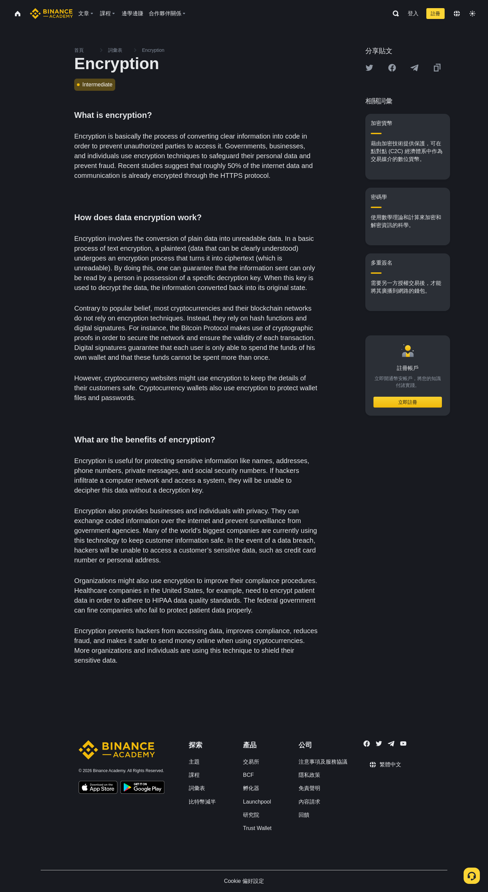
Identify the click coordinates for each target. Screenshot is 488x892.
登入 (413, 13)
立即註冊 (407, 402)
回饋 (304, 815)
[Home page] (51, 13)
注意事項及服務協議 (323, 762)
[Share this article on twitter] (369, 68)
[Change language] (457, 13)
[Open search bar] (394, 13)
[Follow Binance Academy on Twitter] (378, 743)
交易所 (251, 762)
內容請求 (309, 802)
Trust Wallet (257, 828)
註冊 (435, 13)
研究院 (251, 815)
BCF (248, 775)
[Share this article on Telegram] (414, 68)
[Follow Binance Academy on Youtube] (403, 743)
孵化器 (251, 788)
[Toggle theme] (472, 13)
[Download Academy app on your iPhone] (98, 788)
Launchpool (257, 802)
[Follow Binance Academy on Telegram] (391, 744)
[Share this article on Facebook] (392, 68)
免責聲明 (309, 788)
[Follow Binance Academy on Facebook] (366, 743)
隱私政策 (309, 775)
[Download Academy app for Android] (142, 788)
